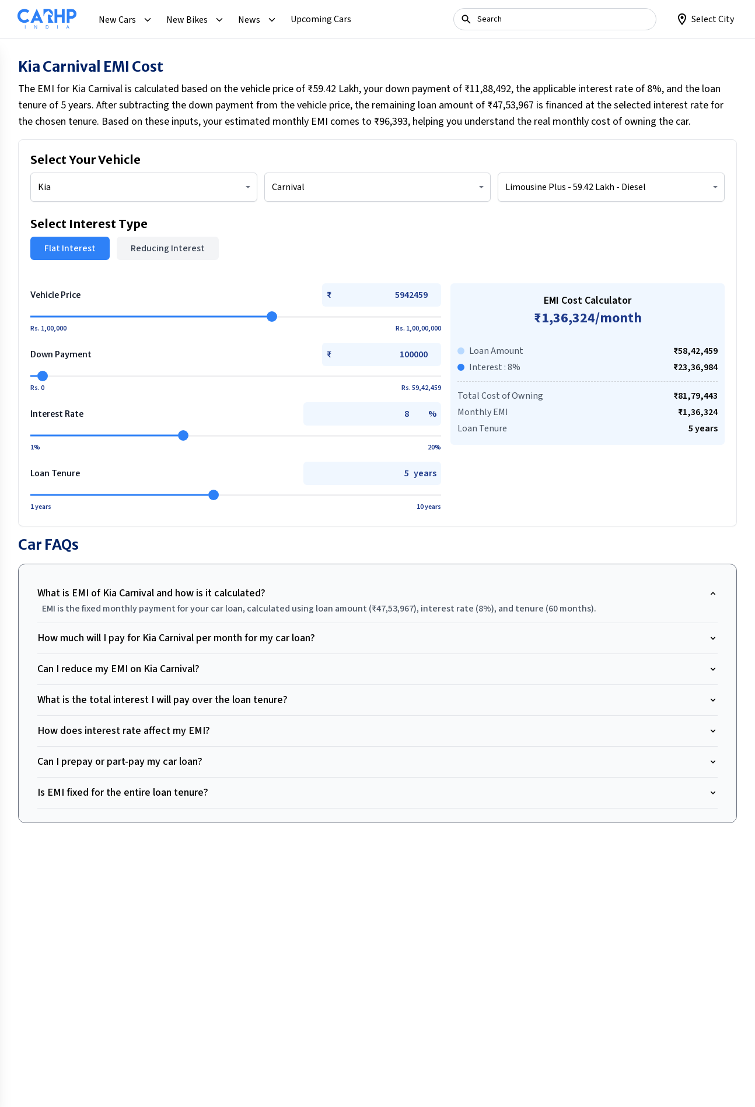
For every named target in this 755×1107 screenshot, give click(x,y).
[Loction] (704, 19)
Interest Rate (56, 414)
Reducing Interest (168, 248)
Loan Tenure (55, 473)
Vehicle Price (55, 295)
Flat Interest (70, 248)
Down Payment (61, 354)
